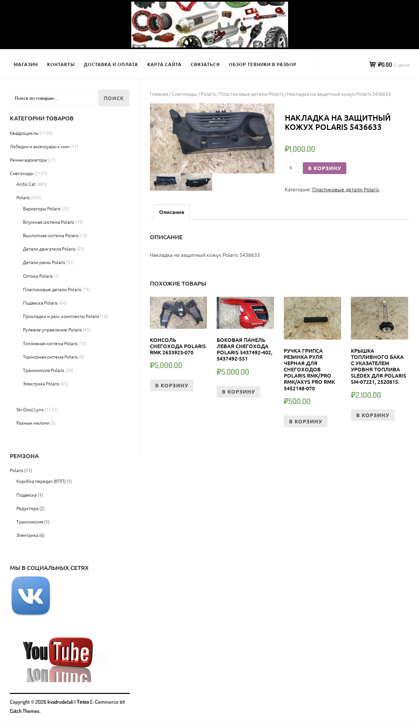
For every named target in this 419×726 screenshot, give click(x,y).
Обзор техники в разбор (263, 64)
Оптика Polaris (38, 276)
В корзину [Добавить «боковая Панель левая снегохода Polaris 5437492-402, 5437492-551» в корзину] (238, 391)
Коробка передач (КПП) (40, 481)
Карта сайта (164, 64)
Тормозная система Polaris (50, 356)
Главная (159, 93)
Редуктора (27, 508)
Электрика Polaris (41, 383)
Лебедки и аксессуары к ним (39, 146)
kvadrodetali (60, 702)
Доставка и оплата (111, 64)
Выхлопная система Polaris (51, 235)
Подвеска (26, 494)
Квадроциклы (24, 133)
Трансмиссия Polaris (43, 370)
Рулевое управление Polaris (52, 329)
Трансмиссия (29, 521)
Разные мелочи (32, 422)
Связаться (205, 64)
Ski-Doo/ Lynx (30, 409)
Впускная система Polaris (48, 222)
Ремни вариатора (28, 159)
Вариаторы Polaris (42, 208)
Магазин (26, 64)
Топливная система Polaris (50, 343)
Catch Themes (25, 711)
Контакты (61, 64)
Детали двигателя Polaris (49, 248)
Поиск (114, 97)
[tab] (172, 212)
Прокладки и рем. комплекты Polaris (61, 316)
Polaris (208, 93)
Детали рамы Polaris (44, 262)
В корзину (324, 168)
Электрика (27, 535)
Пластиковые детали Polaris (251, 93)
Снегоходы (184, 93)
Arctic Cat (25, 184)
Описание (171, 211)
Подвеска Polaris (40, 302)
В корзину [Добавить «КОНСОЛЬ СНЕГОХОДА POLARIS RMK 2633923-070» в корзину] (171, 385)
